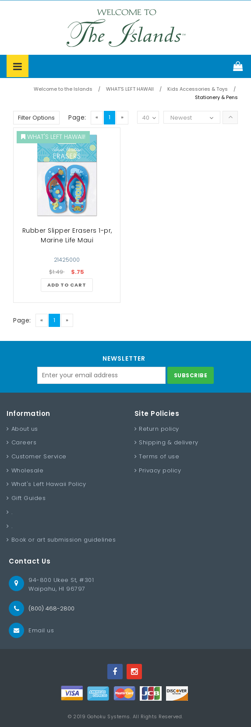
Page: (77, 117)
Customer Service (39, 456)
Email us (41, 630)
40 (149, 118)
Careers (24, 442)
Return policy (159, 429)
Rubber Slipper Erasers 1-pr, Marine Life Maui (67, 235)
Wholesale (27, 470)
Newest (181, 117)
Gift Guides (28, 498)
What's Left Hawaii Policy (48, 484)
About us (24, 429)
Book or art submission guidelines (63, 539)
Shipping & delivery (168, 442)
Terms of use (159, 456)
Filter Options (36, 117)
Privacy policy (160, 470)
